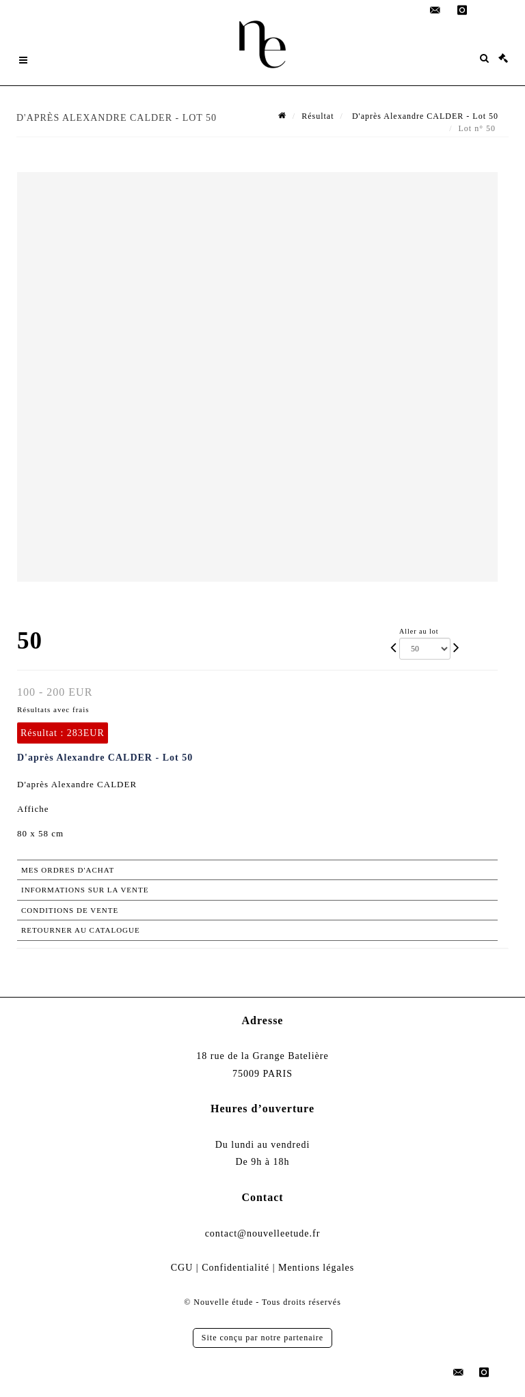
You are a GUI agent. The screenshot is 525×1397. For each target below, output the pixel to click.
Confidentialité (235, 1267)
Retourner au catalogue (80, 930)
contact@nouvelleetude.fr (263, 1233)
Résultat (317, 116)
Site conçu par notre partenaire (262, 1337)
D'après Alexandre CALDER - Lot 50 (423, 116)
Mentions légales (316, 1267)
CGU (182, 1267)
